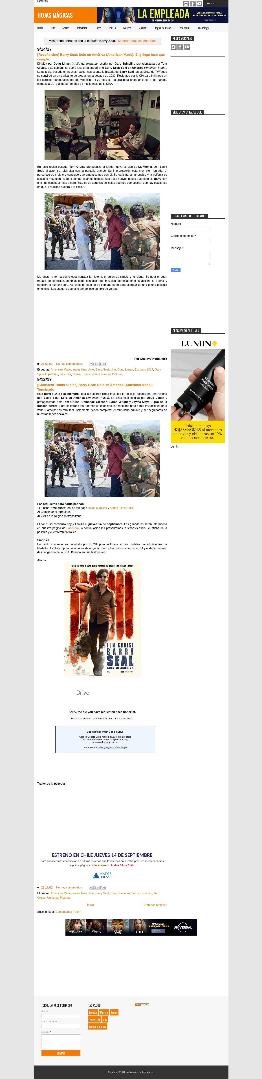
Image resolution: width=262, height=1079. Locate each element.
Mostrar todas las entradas (137, 41)
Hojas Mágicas (54, 15)
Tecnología (204, 28)
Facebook (193, 3)
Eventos (127, 28)
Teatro (112, 28)
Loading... (102, 731)
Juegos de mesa (162, 28)
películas (65, 374)
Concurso (123, 893)
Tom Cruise (90, 374)
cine (113, 369)
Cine (52, 28)
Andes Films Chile (121, 507)
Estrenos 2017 (144, 369)
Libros (98, 28)
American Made (61, 369)
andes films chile (83, 369)
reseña (77, 374)
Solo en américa (141, 893)
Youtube (199, 3)
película (53, 374)
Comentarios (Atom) (68, 911)
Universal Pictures (110, 374)
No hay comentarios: (69, 363)
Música (142, 28)
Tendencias (184, 28)
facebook (100, 865)
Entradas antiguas (155, 904)
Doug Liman (125, 369)
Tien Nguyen (148, 1072)
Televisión (82, 28)
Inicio (40, 28)
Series (65, 28)
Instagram (186, 3)
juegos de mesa (97, 1026)
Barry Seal (102, 369)
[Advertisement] (198, 80)
